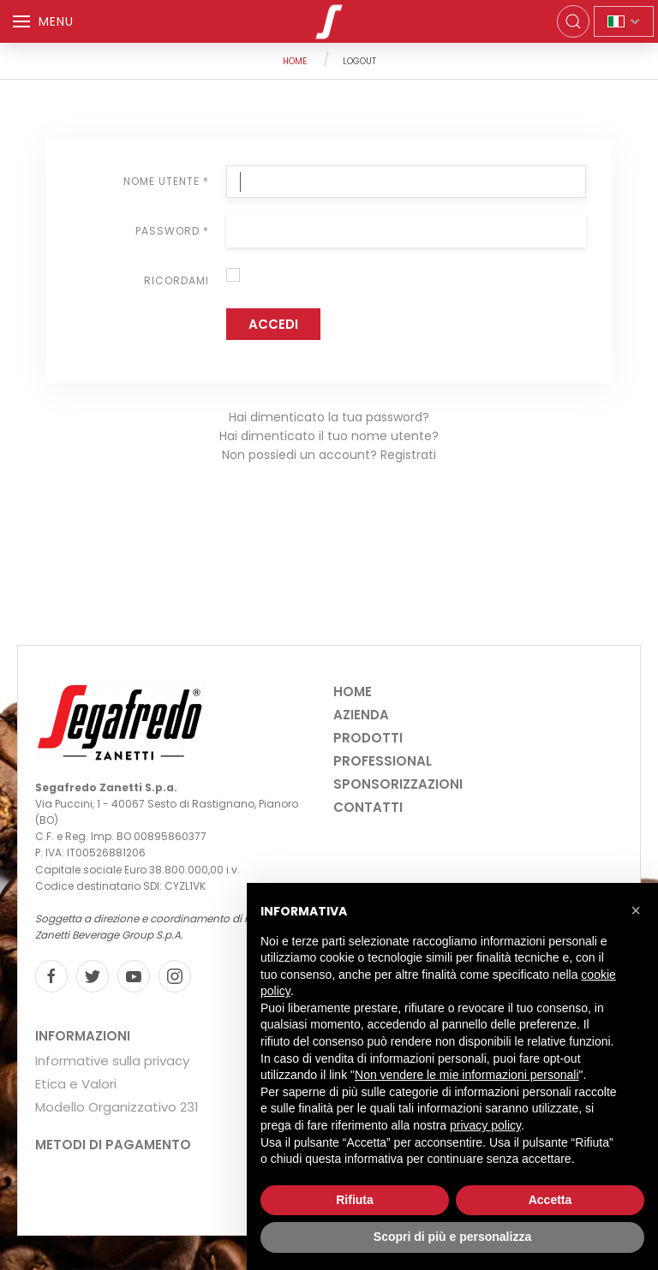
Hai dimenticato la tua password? (329, 417)
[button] (635, 910)
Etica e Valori (76, 1084)
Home (295, 61)
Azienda (361, 715)
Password (172, 231)
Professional (382, 761)
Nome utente (166, 181)
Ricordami (176, 280)
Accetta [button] (550, 1200)
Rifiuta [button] (355, 1200)
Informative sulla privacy (112, 1061)
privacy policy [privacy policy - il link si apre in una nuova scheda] (485, 1125)
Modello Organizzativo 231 (117, 1107)
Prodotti (368, 738)
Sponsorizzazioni (398, 784)
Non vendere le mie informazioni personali (466, 1075)
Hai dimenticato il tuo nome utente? (329, 435)
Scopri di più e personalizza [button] (452, 1236)
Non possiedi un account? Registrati (329, 454)
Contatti (368, 807)
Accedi (273, 324)
